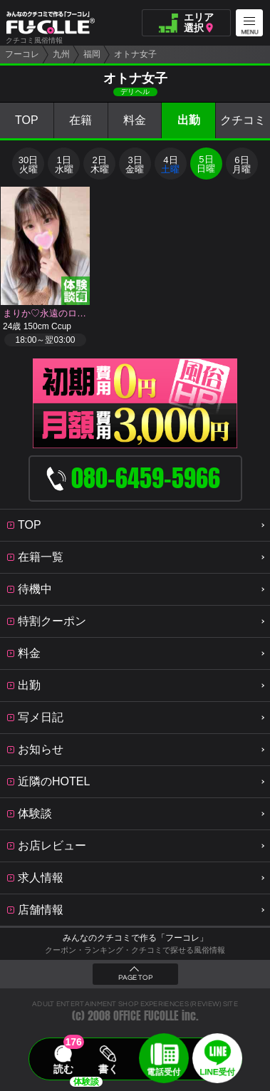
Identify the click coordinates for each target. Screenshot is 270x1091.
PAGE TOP (135, 977)
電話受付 (164, 1072)
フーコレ (22, 54)
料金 (134, 120)
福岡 (91, 54)
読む (63, 1069)
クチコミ (243, 120)
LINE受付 (217, 1072)
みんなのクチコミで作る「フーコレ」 (135, 938)
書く (108, 1069)
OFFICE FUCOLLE (146, 1016)
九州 (61, 54)
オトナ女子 (135, 54)
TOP (26, 120)
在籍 (80, 120)
